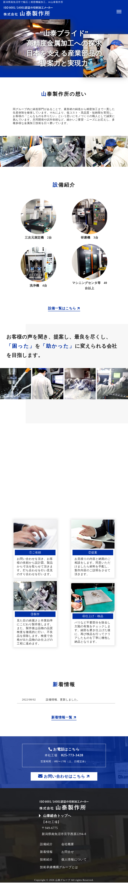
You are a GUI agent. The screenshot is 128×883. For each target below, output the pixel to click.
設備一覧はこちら (64, 308)
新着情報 (46, 852)
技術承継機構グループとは (59, 867)
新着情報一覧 (63, 717)
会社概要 (67, 844)
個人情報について (74, 860)
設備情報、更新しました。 (63, 699)
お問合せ (67, 852)
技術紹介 (46, 860)
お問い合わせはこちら (64, 776)
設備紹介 (46, 844)
